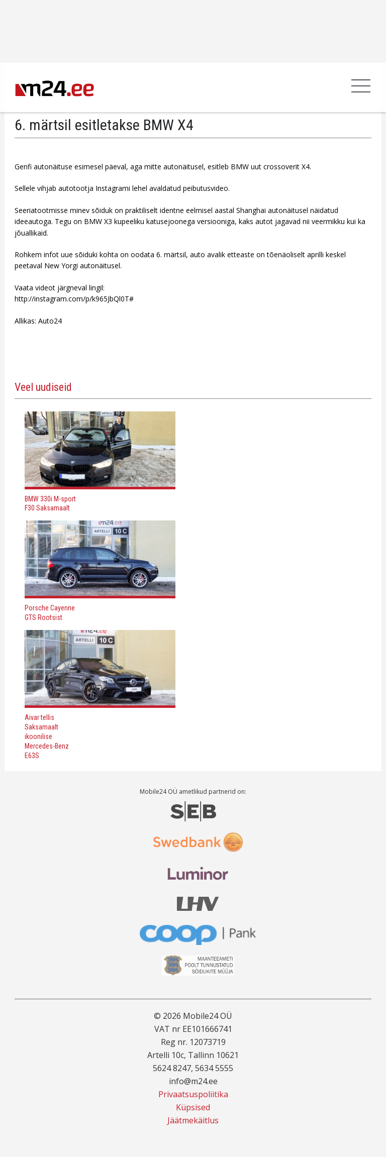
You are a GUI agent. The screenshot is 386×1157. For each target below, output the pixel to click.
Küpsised (193, 1107)
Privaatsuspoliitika (193, 1094)
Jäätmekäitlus (193, 1120)
